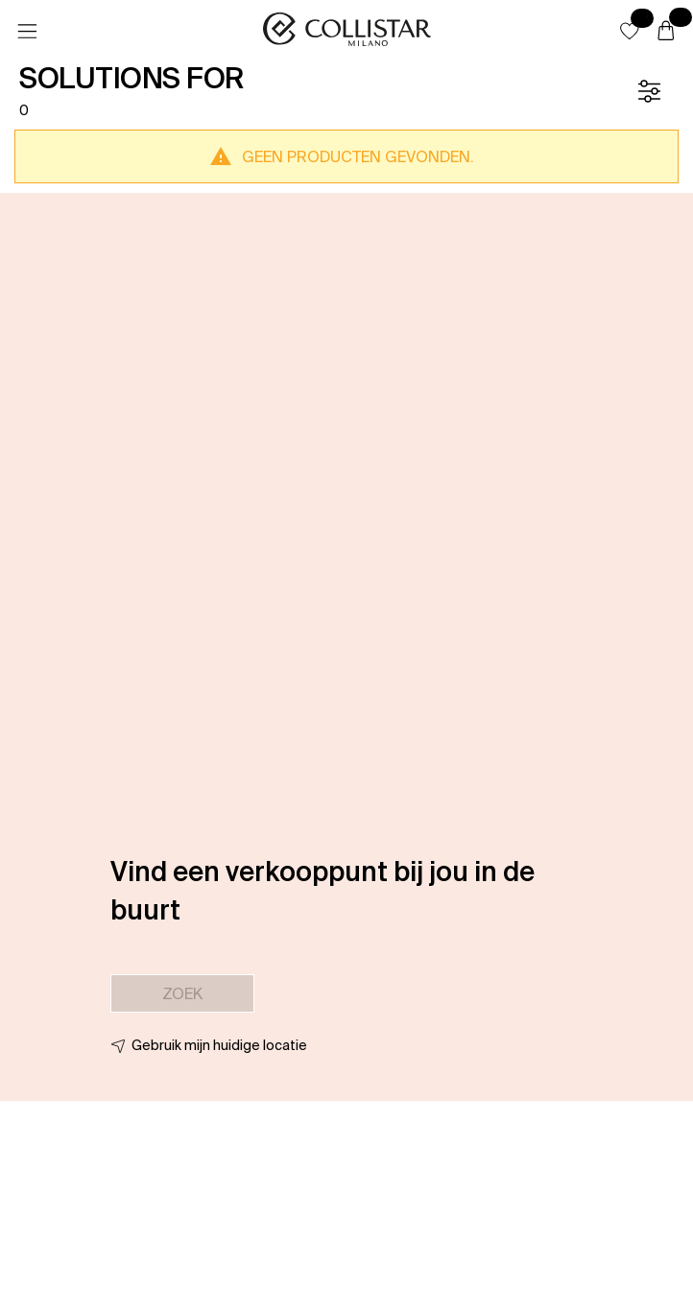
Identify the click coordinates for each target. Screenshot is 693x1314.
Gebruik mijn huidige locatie (219, 1045)
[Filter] (649, 91)
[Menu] (27, 31)
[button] (629, 30)
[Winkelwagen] (666, 31)
